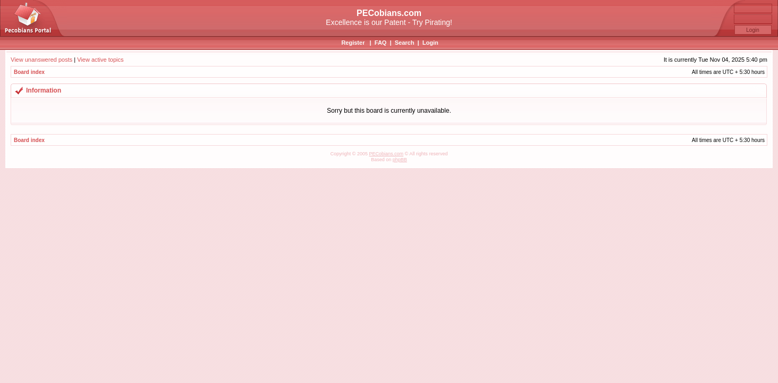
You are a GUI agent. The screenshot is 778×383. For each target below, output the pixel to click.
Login (430, 42)
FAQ (381, 42)
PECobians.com (386, 153)
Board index (29, 72)
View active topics (100, 59)
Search (405, 42)
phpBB (400, 159)
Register (353, 42)
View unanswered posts (41, 59)
